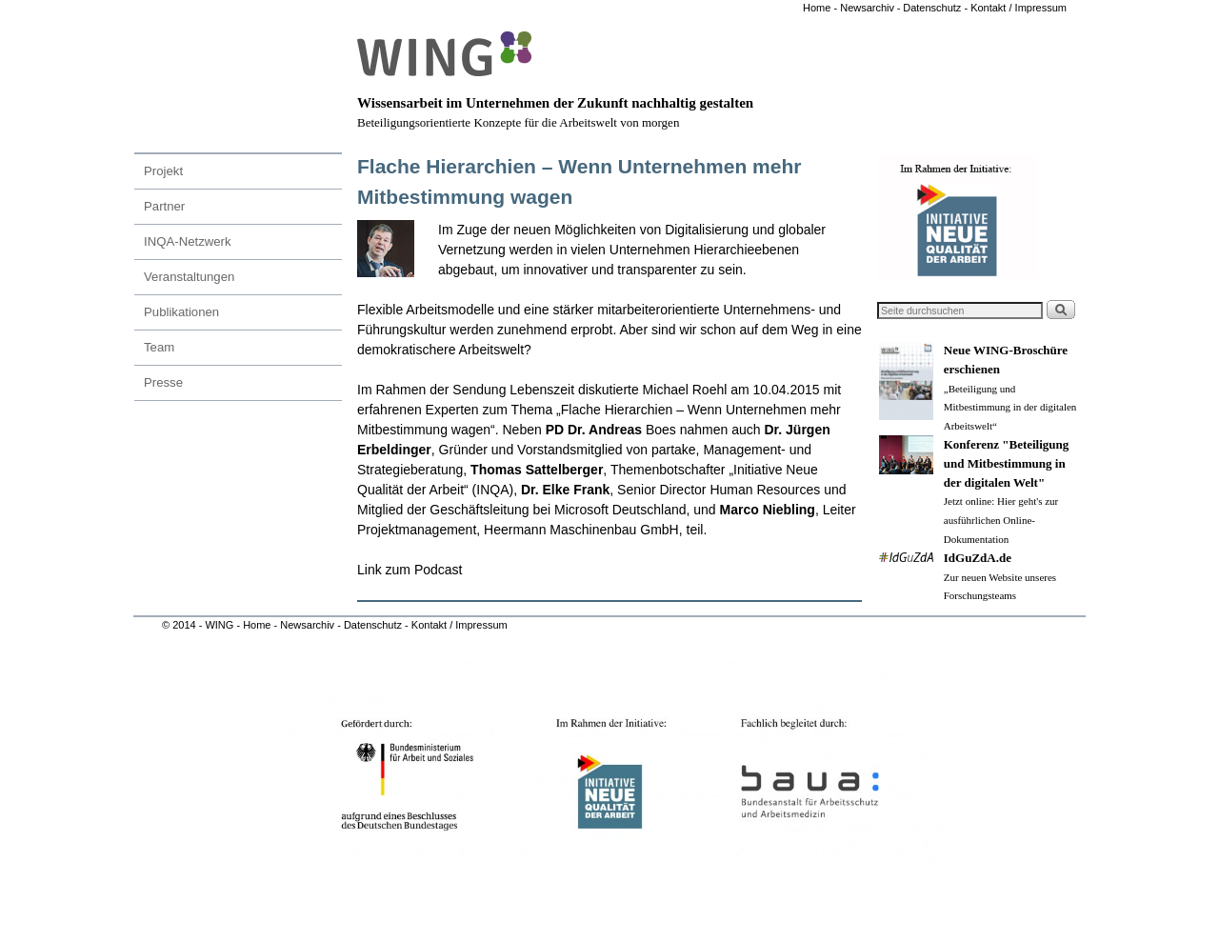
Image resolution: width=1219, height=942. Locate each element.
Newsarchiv (865, 7)
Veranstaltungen (189, 277)
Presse (163, 382)
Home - (820, 7)
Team (159, 347)
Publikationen (181, 312)
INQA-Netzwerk (187, 241)
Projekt (163, 171)
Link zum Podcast (411, 569)
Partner (164, 206)
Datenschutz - (936, 7)
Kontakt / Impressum (1018, 7)
